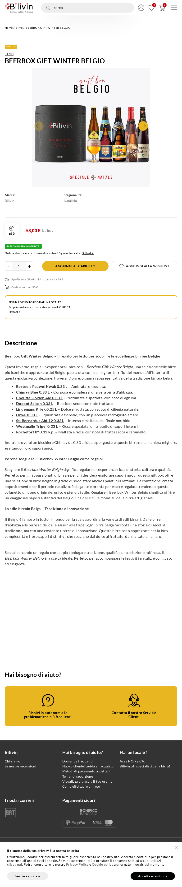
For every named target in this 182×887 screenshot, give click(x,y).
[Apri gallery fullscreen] (91, 127)
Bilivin (9, 54)
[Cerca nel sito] (87, 8)
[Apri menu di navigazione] (174, 8)
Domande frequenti (77, 761)
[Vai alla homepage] (19, 7)
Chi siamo (12, 761)
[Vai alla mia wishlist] (151, 7)
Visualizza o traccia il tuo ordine (87, 781)
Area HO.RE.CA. (132, 761)
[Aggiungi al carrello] (75, 266)
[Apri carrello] (162, 7)
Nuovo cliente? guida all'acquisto (88, 766)
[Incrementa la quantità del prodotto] (29, 266)
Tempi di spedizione (77, 776)
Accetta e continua (152, 876)
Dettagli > (88, 253)
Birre (19, 27)
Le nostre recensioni (20, 766)
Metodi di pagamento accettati (86, 771)
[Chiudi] (176, 848)
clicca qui (14, 864)
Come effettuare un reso (81, 786)
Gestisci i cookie (27, 876)
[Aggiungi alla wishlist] (144, 266)
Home (9, 27)
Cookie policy (102, 864)
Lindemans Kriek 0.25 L (36, 409)
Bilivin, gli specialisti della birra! (145, 766)
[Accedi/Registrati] (141, 7)
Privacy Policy (77, 864)
